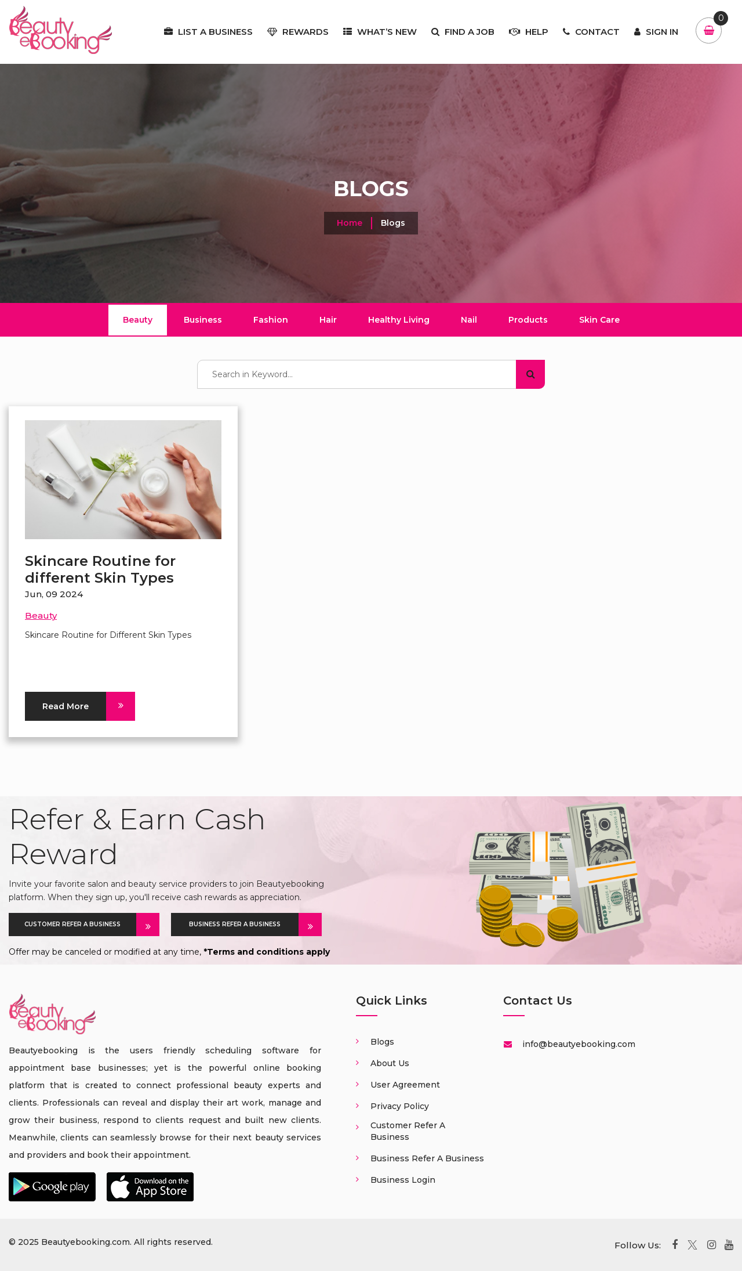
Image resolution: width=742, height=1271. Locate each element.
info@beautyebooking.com (577, 1044)
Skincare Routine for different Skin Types (100, 569)
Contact (591, 31)
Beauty (137, 320)
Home (349, 223)
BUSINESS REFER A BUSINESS (244, 924)
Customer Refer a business (407, 1131)
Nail (469, 320)
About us (389, 1063)
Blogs (382, 1042)
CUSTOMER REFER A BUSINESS (80, 924)
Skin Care (599, 320)
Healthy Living (399, 320)
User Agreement (405, 1084)
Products (528, 320)
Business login (402, 1180)
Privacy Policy (399, 1106)
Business (203, 320)
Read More (74, 706)
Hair (328, 320)
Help (528, 31)
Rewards (298, 31)
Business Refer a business (427, 1158)
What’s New (380, 31)
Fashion (270, 320)
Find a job (462, 31)
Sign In (656, 31)
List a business (208, 31)
